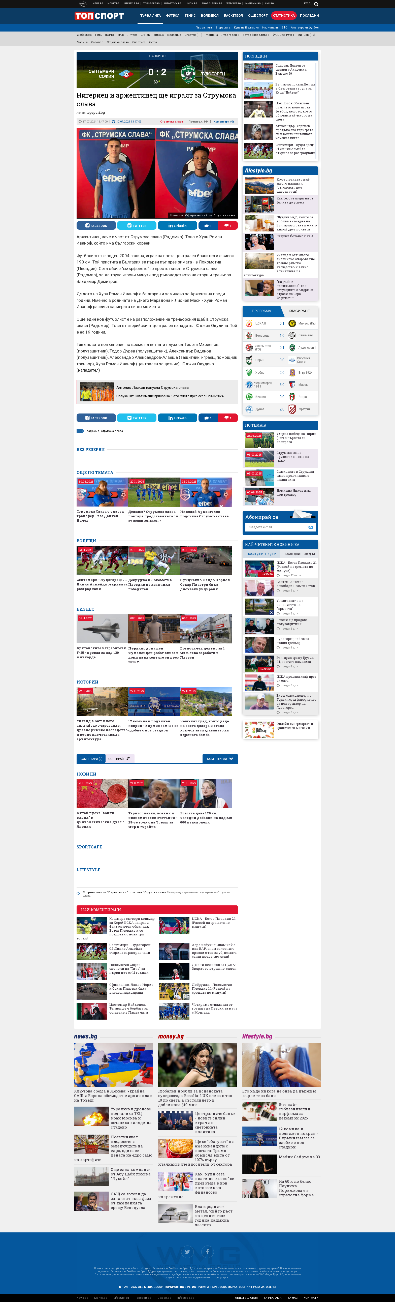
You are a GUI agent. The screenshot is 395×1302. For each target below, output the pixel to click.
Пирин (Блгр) (104, 35)
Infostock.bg (185, 1297)
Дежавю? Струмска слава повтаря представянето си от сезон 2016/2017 (153, 516)
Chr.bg (269, 3)
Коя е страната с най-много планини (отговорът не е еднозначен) (294, 185)
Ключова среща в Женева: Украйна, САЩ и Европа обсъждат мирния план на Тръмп (113, 1095)
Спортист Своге (298, 360)
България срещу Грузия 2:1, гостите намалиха (295, 660)
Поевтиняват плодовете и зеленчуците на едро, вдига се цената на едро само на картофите (113, 1148)
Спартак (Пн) (193, 35)
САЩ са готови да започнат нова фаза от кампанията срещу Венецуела (131, 1201)
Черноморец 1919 (258, 385)
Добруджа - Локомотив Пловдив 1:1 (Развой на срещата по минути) (212, 989)
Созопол (97, 42)
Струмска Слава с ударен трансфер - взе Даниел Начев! (100, 516)
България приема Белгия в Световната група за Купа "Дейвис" (295, 88)
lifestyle (258, 170)
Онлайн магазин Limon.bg (191, 3)
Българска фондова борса (173, 3)
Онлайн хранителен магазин (212, 3)
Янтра (153, 42)
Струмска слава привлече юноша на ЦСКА (293, 457)
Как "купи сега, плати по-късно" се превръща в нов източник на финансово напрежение (196, 1185)
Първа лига (204, 27)
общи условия (246, 1297)
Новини (98, 3)
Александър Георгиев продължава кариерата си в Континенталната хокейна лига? (294, 132)
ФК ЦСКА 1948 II (283, 35)
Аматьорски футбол (305, 27)
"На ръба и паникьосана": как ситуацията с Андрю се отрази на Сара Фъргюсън (295, 290)
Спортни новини (151, 3)
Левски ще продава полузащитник (292, 622)
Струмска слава (118, 42)
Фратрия (299, 409)
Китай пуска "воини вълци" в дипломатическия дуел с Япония (100, 820)
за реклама (272, 1297)
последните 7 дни (261, 554)
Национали (270, 27)
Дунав (145, 35)
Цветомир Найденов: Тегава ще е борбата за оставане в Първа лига (128, 1009)
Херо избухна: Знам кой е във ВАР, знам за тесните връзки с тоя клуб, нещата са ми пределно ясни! (214, 951)
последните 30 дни (299, 554)
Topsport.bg (143, 1297)
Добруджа (84, 35)
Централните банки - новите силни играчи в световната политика (215, 1122)
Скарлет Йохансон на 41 (296, 236)
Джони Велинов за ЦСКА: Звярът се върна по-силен (214, 967)
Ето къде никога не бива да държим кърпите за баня (279, 1093)
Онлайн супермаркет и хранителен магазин (295, 726)
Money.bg (100, 1297)
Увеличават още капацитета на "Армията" (290, 605)
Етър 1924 (300, 372)
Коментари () (224, 121)
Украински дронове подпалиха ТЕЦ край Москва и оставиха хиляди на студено (131, 1118)
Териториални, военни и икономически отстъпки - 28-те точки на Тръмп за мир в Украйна (152, 820)
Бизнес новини (113, 3)
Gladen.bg (164, 1297)
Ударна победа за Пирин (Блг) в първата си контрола (296, 438)
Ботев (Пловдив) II (256, 35)
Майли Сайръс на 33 (299, 1157)
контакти (311, 1297)
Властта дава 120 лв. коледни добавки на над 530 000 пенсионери (206, 817)
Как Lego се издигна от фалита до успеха (295, 200)
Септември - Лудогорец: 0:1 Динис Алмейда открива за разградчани (102, 584)
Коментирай (217, 759)
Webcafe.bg (234, 3)
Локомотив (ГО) (257, 347)
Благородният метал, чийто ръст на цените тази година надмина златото (214, 1215)
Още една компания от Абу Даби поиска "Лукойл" (131, 1174)
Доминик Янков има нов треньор (294, 492)
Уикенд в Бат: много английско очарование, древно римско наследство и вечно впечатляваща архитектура (102, 730)
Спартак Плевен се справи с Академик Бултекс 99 (291, 69)
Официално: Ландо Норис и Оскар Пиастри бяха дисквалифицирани (205, 584)
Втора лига (223, 27)
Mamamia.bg (253, 3)
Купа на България (246, 27)
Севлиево (300, 335)
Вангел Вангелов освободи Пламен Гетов (296, 584)
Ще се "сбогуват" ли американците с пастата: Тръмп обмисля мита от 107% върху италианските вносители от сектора (196, 1152)
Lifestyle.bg (121, 1297)
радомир (93, 431)
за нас (293, 1297)
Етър (120, 35)
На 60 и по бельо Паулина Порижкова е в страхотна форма (296, 1188)
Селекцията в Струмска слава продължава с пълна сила (295, 475)
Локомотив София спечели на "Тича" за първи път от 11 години (129, 969)
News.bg (82, 1297)
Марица (82, 42)
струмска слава (112, 431)
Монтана (212, 35)
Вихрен (255, 397)
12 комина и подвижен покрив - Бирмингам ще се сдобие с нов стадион (153, 725)
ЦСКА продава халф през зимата (296, 678)
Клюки (131, 3)
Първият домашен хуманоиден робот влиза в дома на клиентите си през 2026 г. (153, 655)
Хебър (254, 372)
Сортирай (118, 759)
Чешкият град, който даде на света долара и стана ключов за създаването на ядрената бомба (204, 728)
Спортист (138, 42)
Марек (297, 385)
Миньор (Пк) (306, 35)
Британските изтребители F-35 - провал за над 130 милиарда (101, 652)
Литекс (132, 35)
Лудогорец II (230, 35)
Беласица (174, 35)
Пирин (254, 360)
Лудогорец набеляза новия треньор (293, 641)
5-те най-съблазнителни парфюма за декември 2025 (294, 1111)
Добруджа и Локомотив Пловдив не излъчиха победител (150, 584)
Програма (261, 311)
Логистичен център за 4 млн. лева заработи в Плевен (202, 653)
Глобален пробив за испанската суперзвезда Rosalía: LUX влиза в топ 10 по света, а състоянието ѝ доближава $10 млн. (195, 1097)
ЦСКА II (255, 323)
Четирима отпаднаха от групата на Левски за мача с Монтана (214, 1009)
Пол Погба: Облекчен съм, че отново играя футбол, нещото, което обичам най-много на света (294, 111)
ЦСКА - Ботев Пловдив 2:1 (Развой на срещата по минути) (214, 923)
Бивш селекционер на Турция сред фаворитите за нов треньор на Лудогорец (296, 701)
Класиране (299, 311)
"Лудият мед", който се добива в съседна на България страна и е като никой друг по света (297, 223)
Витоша (158, 35)
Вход (307, 3)
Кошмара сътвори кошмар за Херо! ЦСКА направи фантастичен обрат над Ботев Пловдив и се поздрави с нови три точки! (116, 928)
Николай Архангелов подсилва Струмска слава (204, 513)
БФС (284, 27)
